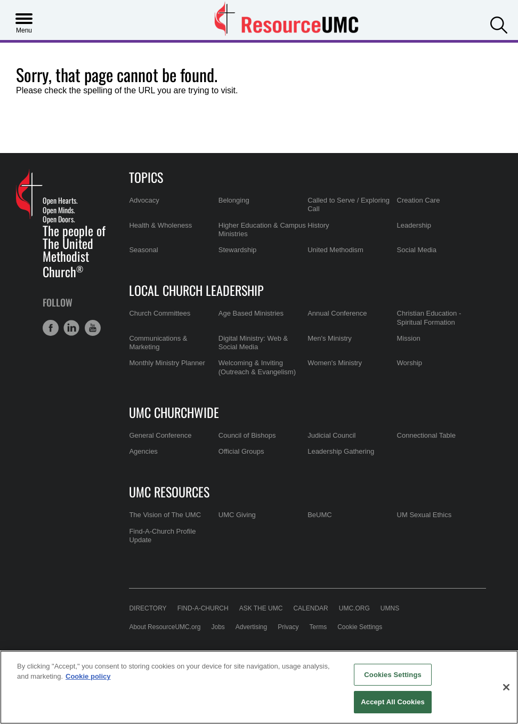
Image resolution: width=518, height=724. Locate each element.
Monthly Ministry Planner (167, 363)
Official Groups (241, 451)
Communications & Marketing (158, 342)
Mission (408, 338)
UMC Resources (169, 492)
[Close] (506, 687)
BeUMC (319, 515)
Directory (147, 608)
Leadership (414, 225)
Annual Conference (337, 313)
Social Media (416, 250)
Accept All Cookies (393, 702)
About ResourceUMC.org (164, 627)
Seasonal (143, 250)
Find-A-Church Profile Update (162, 535)
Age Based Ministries (251, 313)
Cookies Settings (393, 675)
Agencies (143, 451)
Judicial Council (331, 435)
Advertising (251, 627)
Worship (409, 363)
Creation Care (418, 200)
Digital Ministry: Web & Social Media (253, 342)
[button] (498, 24)
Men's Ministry (329, 338)
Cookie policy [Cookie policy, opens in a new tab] (88, 676)
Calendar (310, 608)
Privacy (288, 627)
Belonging (233, 200)
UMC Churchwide (174, 412)
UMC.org (354, 608)
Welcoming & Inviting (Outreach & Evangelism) (257, 367)
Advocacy (144, 200)
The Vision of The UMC (165, 515)
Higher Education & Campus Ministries (262, 229)
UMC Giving (237, 515)
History (318, 225)
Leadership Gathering (340, 451)
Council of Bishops (247, 435)
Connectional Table (426, 435)
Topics (146, 177)
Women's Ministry (334, 363)
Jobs (217, 627)
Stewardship (237, 250)
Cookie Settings (359, 627)
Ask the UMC (261, 608)
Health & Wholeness (160, 225)
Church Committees (159, 313)
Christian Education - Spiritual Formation (429, 317)
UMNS (390, 608)
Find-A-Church (203, 608)
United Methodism (335, 250)
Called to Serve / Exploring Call (348, 204)
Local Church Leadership (196, 290)
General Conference (160, 435)
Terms (318, 627)
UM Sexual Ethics (424, 515)
